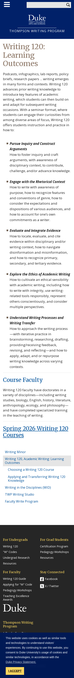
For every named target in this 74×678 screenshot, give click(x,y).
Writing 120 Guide (14, 579)
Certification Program (54, 546)
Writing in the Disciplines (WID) (28, 487)
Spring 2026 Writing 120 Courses (35, 432)
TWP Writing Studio (19, 494)
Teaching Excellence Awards (16, 598)
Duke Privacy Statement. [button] (21, 662)
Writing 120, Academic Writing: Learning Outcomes (34, 461)
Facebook (51, 579)
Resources (9, 563)
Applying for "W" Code (17, 584)
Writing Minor (15, 452)
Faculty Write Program (21, 501)
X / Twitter (52, 586)
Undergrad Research (16, 558)
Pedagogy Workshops (54, 552)
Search (68, 5)
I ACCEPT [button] (15, 670)
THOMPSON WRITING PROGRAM (37, 31)
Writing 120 (10, 546)
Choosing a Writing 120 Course (31, 469)
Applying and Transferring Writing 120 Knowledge (36, 479)
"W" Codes (10, 552)
